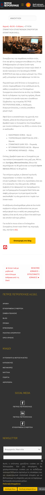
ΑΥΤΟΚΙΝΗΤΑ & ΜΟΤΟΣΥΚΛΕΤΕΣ (15, 358)
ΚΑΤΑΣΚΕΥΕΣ (8, 363)
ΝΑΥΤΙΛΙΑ (6, 372)
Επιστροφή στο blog (22, 241)
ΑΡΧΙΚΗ (6, 303)
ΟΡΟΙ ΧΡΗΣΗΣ (8, 338)
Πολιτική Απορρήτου (12, 484)
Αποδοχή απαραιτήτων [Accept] (27, 489)
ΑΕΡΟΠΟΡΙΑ (7, 382)
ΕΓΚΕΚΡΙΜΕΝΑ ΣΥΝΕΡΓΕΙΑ (13, 308)
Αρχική (6, 26)
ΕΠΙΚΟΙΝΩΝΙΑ (8, 328)
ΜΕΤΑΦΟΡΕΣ (8, 368)
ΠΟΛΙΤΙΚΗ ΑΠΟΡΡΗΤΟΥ (12, 333)
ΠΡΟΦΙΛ (6, 323)
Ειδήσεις (20, 26)
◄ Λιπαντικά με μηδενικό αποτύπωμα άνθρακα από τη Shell (12, 274)
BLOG (12, 26)
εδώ (16, 229)
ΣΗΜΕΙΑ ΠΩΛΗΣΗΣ (10, 313)
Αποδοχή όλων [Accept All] (10, 489)
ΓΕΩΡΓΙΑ (6, 377)
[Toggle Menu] (22, 5)
